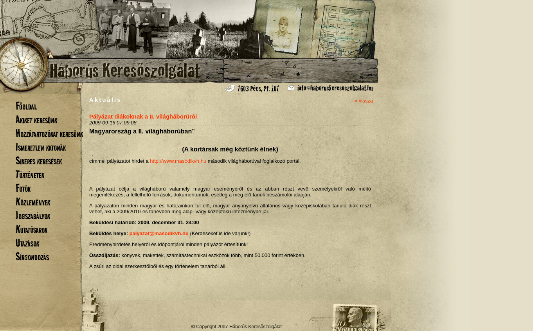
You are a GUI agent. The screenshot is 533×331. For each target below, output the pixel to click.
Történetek (30, 174)
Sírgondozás (32, 256)
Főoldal (26, 106)
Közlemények (33, 202)
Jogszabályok (33, 215)
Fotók (23, 188)
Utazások (27, 243)
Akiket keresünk (36, 119)
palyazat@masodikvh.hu (159, 233)
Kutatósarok (31, 229)
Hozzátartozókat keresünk (49, 133)
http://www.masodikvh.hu (178, 161)
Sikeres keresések (39, 160)
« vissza (364, 101)
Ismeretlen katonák (41, 147)
